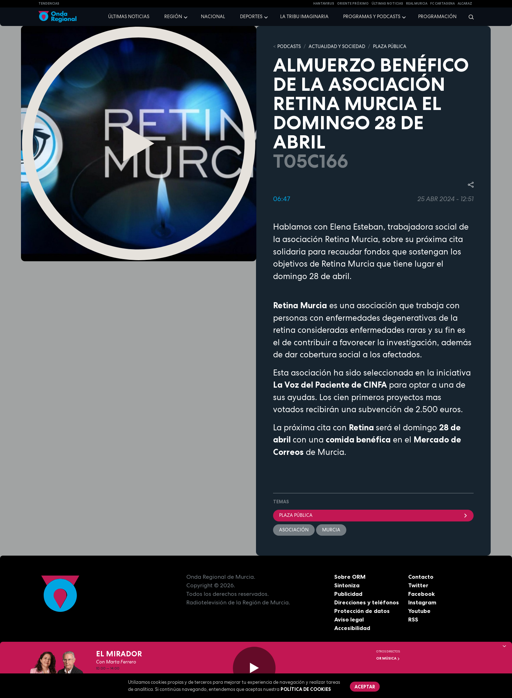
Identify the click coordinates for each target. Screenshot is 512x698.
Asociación (294, 530)
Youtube (419, 610)
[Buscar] (469, 16)
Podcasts (289, 46)
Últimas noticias (128, 17)
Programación (437, 17)
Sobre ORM (350, 576)
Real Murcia (416, 3)
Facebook (421, 593)
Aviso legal (349, 619)
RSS (413, 619)
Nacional (213, 17)
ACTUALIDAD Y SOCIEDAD (337, 46)
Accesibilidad (352, 627)
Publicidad (348, 593)
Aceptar (364, 686)
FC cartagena (442, 3)
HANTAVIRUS (323, 3)
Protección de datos (362, 610)
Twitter (418, 585)
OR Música (388, 658)
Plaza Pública (373, 515)
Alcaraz (465, 3)
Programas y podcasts (371, 17)
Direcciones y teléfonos (366, 602)
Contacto (420, 576)
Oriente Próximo (353, 3)
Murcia (331, 530)
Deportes (251, 17)
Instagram (422, 602)
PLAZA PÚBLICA (389, 46)
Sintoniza (346, 585)
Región (173, 17)
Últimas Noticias (387, 3)
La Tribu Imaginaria (304, 17)
